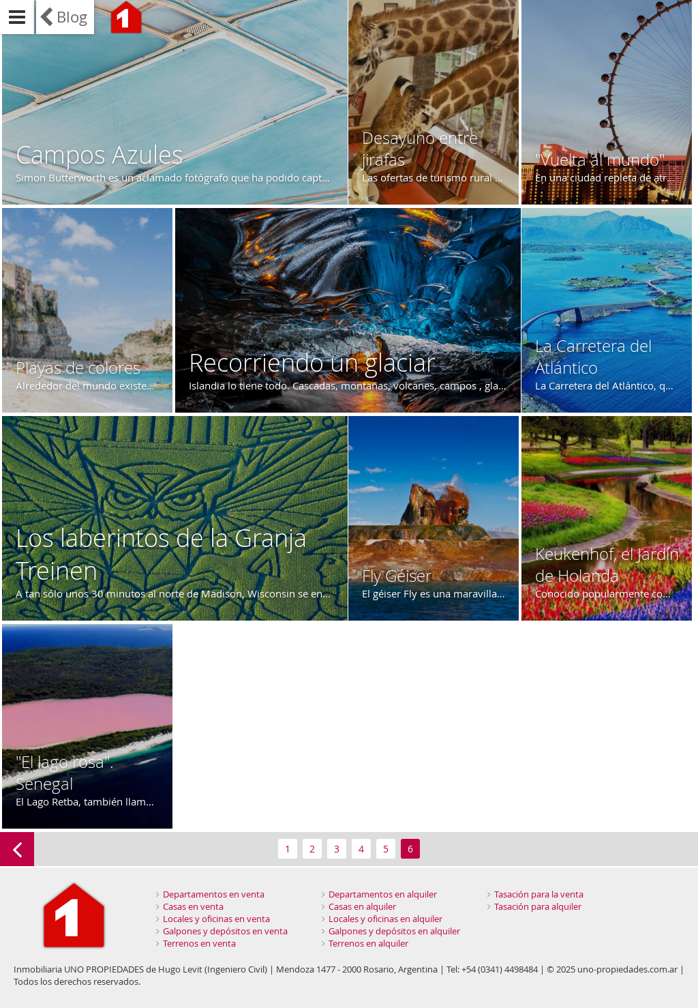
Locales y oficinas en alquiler (385, 919)
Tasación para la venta (538, 894)
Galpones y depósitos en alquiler (394, 931)
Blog (72, 17)
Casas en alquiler (362, 906)
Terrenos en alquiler (368, 943)
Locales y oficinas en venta (216, 919)
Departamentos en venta (213, 894)
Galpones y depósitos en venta (225, 931)
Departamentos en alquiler (383, 894)
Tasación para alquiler (537, 906)
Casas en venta (193, 906)
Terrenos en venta (199, 943)
